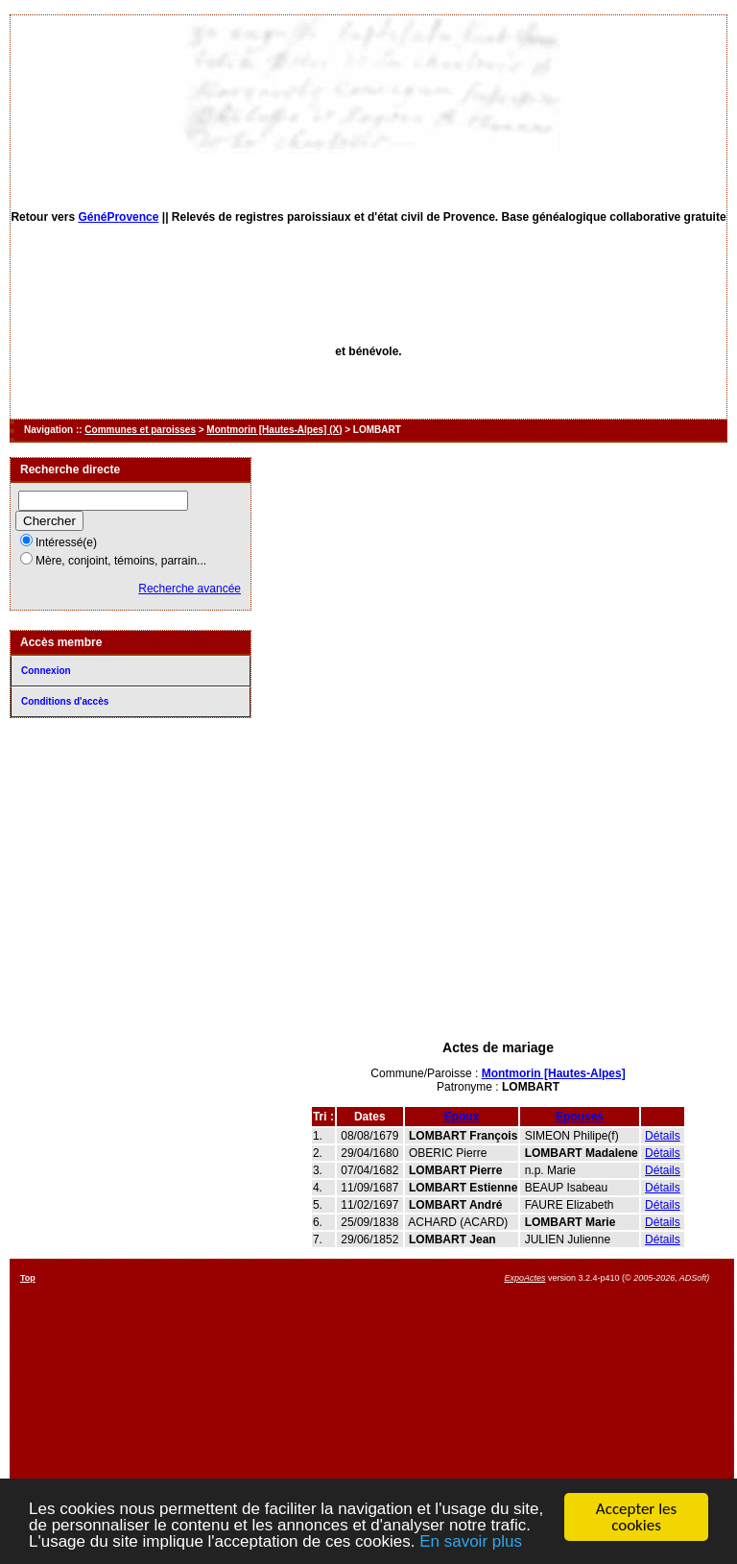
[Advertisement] (498, 891)
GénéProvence (118, 217)
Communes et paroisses (140, 429)
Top (28, 1278)
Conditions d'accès (64, 701)
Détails (662, 1136)
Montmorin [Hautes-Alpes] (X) (274, 429)
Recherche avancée (189, 588)
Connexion (46, 670)
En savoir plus (470, 1542)
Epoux (462, 1116)
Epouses (580, 1116)
